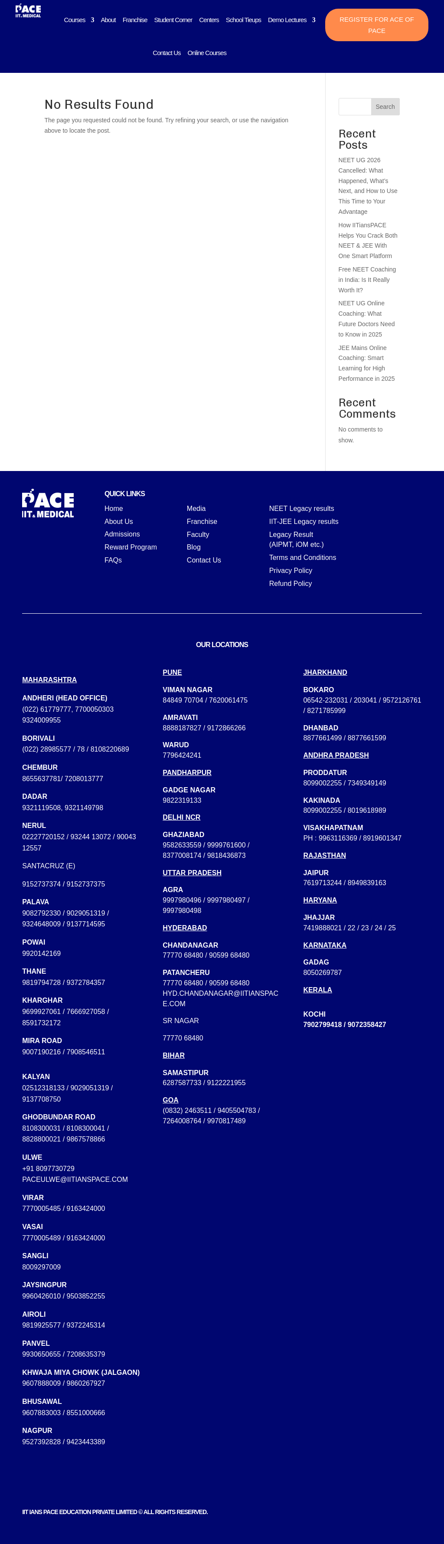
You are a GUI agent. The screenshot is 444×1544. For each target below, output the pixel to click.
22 (352, 928)
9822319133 (182, 800)
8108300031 (41, 1128)
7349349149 (367, 783)
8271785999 (326, 710)
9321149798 (84, 807)
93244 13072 (90, 837)
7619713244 (322, 882)
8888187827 (182, 728)
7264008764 (182, 1121)
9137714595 (86, 924)
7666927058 (86, 1011)
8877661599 (367, 738)
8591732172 (41, 1023)
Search (385, 106)
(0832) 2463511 (187, 1110)
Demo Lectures (287, 19)
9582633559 (182, 845)
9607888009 (41, 1383)
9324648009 (41, 924)
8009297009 (41, 1267)
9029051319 (86, 913)
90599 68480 (229, 955)
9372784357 (86, 982)
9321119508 (41, 807)
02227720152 (43, 837)
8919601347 (382, 838)
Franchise (135, 19)
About (108, 19)
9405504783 (237, 1110)
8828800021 (41, 1139)
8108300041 (86, 1128)
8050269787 (322, 972)
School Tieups (243, 19)
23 (365, 928)
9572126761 (402, 700)
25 (392, 928)
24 (378, 928)
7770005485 (41, 1208)
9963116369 (338, 838)
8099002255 (322, 783)
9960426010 (41, 1296)
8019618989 (367, 810)
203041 (365, 700)
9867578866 (86, 1139)
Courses (74, 19)
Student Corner (173, 19)
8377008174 (182, 855)
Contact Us (166, 52)
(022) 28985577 (46, 749)
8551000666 (86, 1412)
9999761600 (226, 845)
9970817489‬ (226, 1121)
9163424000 (86, 1208)
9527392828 (41, 1442)
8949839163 (367, 882)
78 (81, 749)
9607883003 (41, 1412)
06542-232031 (325, 700)
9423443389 (86, 1442)
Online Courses (207, 52)
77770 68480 (183, 955)
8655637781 (41, 778)
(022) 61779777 (46, 709)
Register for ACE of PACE (377, 25)
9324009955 (41, 720)
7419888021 (322, 928)
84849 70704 (183, 700)
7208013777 (84, 778)
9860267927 (86, 1383)
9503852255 (86, 1296)
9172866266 (226, 728)
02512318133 (43, 1088)
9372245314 (86, 1325)
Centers (209, 19)
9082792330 (41, 913)
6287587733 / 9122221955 (204, 1082)
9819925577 (41, 1325)
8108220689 (110, 749)
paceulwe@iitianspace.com (75, 1179)
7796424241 (182, 755)
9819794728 (41, 982)
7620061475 (228, 700)
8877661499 (322, 738)
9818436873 (226, 855)
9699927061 (41, 1011)
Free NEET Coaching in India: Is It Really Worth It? (367, 280)
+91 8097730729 (48, 1168)
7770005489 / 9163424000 (63, 1238)
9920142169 (41, 953)
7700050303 (94, 709)
